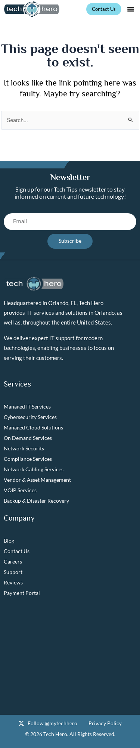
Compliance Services (28, 459)
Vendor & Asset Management (37, 480)
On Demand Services (28, 438)
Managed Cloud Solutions (33, 427)
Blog (9, 540)
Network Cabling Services (33, 469)
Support (13, 572)
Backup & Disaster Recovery (36, 500)
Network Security (24, 448)
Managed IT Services (27, 406)
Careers (13, 561)
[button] (130, 9)
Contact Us (16, 551)
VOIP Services (20, 490)
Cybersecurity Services (30, 417)
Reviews (13, 582)
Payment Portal (22, 593)
